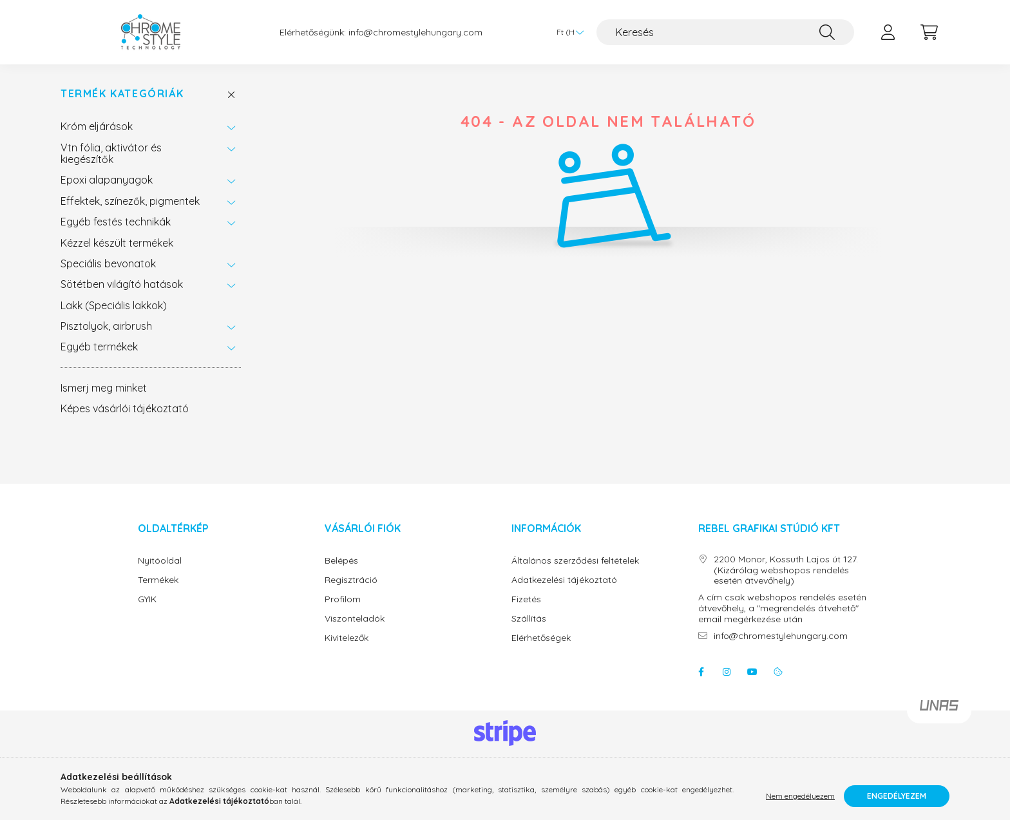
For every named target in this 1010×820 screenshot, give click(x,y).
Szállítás (528, 618)
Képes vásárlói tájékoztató (125, 408)
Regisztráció (351, 580)
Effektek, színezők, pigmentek (130, 201)
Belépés (341, 560)
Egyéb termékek (99, 346)
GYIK (147, 599)
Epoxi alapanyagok (107, 179)
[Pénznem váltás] (567, 32)
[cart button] (929, 32)
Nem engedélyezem (800, 796)
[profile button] (887, 32)
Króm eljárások (97, 126)
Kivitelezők (346, 638)
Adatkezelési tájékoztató (564, 580)
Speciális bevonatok (108, 263)
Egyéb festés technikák (116, 221)
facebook (701, 672)
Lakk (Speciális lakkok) (114, 305)
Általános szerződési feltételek (575, 560)
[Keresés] (725, 32)
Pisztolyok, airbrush (106, 325)
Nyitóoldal (160, 560)
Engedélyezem (896, 796)
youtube (752, 672)
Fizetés (526, 599)
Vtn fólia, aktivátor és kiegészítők (111, 153)
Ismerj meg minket (104, 387)
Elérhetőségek (541, 638)
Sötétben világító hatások (122, 284)
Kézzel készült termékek (117, 242)
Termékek (158, 580)
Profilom (343, 599)
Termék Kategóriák (122, 94)
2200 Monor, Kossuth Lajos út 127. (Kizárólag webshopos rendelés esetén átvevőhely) (786, 570)
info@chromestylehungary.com (415, 32)
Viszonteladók (355, 618)
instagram (726, 672)
